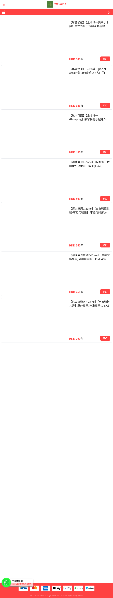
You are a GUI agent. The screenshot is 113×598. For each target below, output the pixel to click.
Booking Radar (76, 595)
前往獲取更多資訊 (21, 584)
